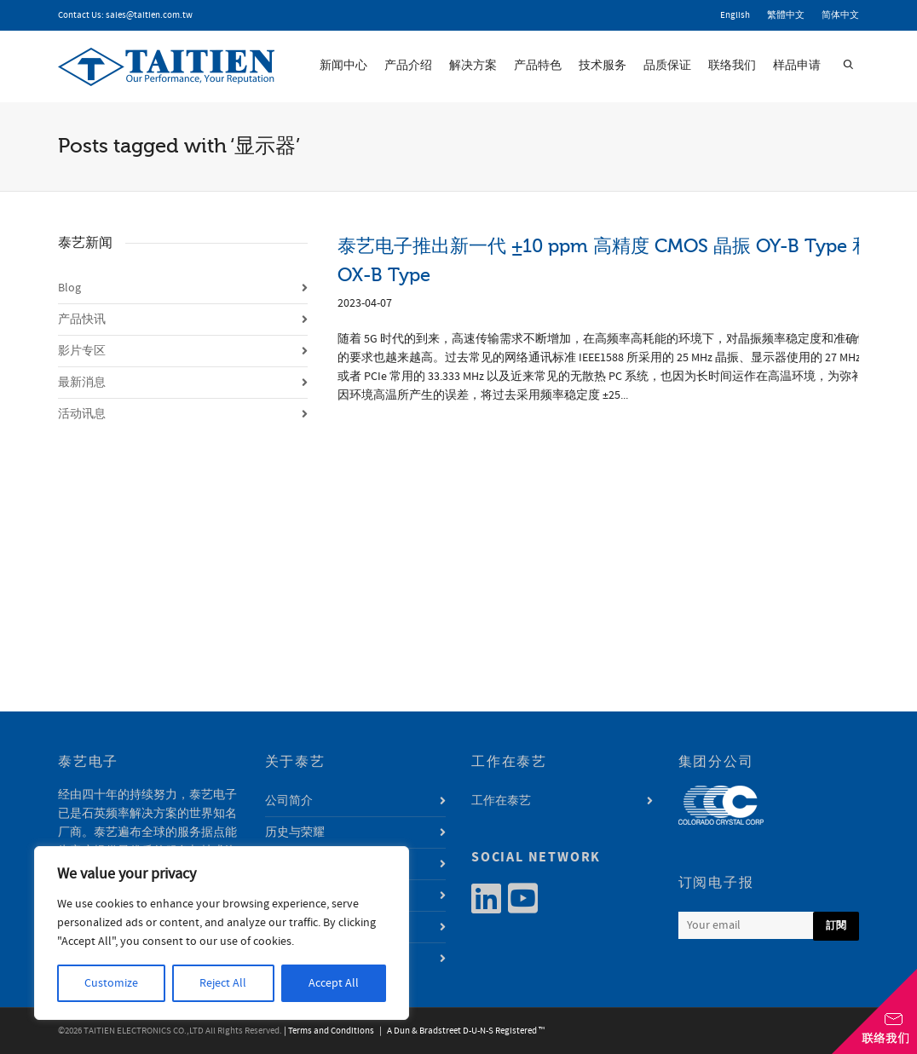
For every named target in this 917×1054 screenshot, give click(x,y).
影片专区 (82, 351)
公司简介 (289, 801)
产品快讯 (82, 319)
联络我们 (732, 65)
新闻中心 (343, 65)
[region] (221, 933)
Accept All (334, 983)
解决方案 (473, 65)
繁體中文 (786, 15)
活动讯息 (82, 414)
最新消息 (82, 382)
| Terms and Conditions (329, 1031)
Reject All (222, 983)
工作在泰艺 (501, 801)
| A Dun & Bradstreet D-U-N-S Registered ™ (460, 1031)
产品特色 (538, 65)
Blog (69, 288)
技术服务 (602, 65)
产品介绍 (408, 65)
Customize (111, 983)
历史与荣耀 (295, 832)
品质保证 (667, 65)
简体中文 (840, 15)
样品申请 (797, 65)
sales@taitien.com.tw (149, 15)
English (735, 15)
